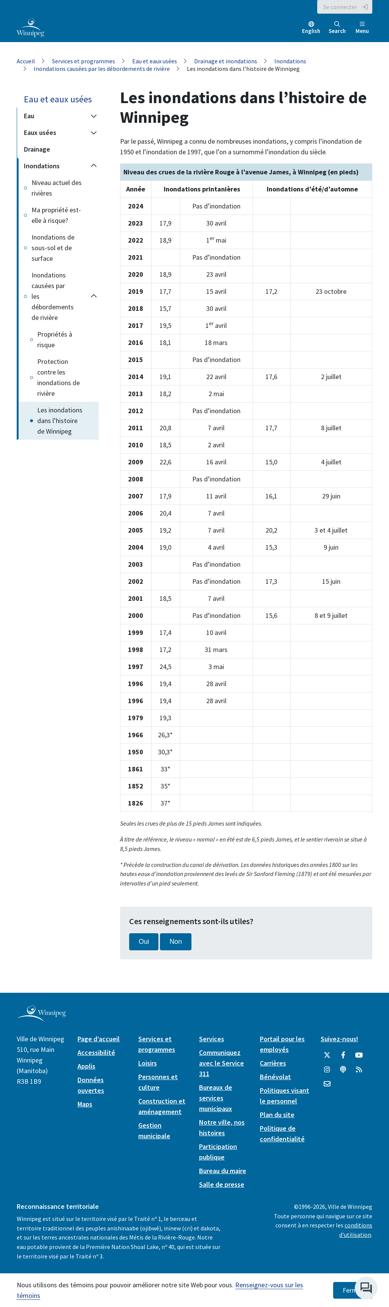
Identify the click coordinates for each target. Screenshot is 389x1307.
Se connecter (340, 7)
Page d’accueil (98, 1038)
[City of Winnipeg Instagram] (327, 1069)
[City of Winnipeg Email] (327, 1084)
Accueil (26, 61)
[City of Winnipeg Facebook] (343, 1055)
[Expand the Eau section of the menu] (94, 116)
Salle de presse (221, 1184)
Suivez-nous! (339, 1038)
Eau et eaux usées (154, 61)
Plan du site (277, 1114)
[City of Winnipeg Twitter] (327, 1055)
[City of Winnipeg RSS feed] (359, 1069)
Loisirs (147, 1063)
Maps (84, 1104)
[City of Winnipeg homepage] (41, 1018)
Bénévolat (275, 1076)
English (311, 30)
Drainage (37, 149)
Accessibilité (96, 1052)
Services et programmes (83, 61)
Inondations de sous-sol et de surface (53, 248)
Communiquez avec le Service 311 (221, 1063)
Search (337, 27)
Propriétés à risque (54, 339)
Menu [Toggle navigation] (362, 27)
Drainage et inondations (225, 61)
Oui (144, 941)
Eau (29, 115)
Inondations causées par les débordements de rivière (102, 68)
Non (175, 941)
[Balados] (343, 1069)
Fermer (353, 1290)
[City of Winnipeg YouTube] (359, 1055)
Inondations (290, 61)
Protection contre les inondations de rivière (58, 377)
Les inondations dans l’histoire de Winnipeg (59, 421)
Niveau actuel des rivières (57, 187)
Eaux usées (40, 132)
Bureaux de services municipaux (215, 1098)
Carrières (273, 1063)
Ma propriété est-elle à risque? (56, 215)
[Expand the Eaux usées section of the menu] (94, 133)
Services (211, 1038)
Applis (86, 1066)
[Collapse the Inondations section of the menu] (94, 166)
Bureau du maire (222, 1170)
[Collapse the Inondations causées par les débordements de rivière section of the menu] (94, 296)
